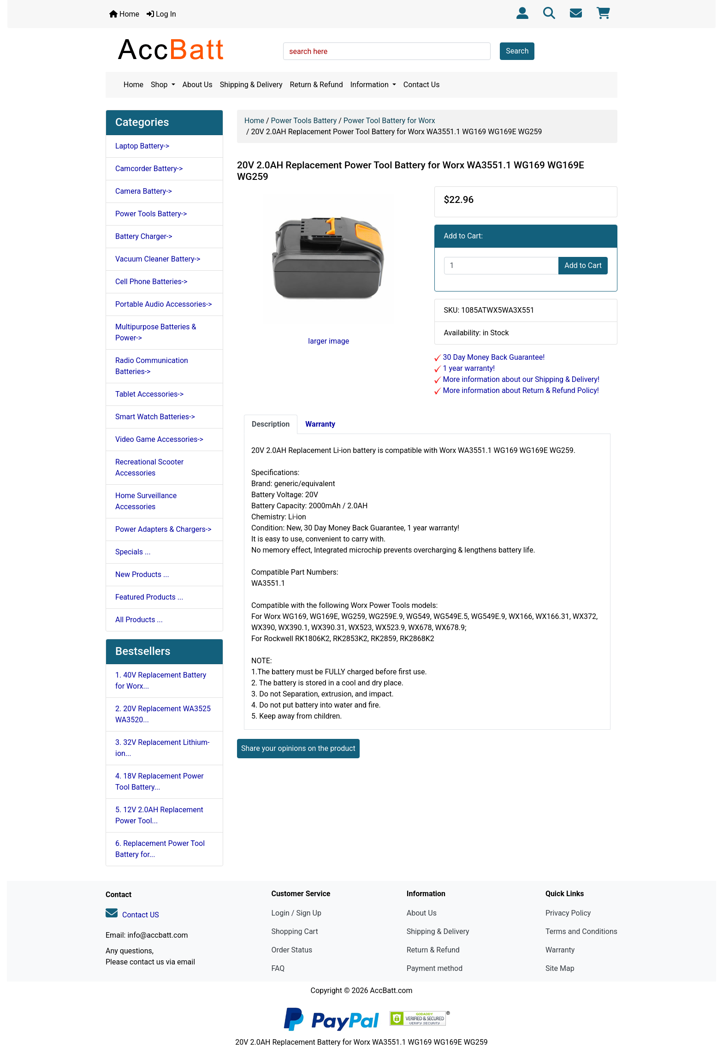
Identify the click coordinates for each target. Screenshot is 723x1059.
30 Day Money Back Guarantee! (493, 357)
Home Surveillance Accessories (146, 501)
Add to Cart (583, 265)
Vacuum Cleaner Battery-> (157, 259)
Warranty (560, 950)
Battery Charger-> (143, 236)
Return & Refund (316, 84)
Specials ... (133, 551)
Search (517, 51)
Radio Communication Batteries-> (151, 366)
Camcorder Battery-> (149, 168)
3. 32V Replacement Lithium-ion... (162, 748)
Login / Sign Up (296, 913)
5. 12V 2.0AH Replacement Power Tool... (159, 815)
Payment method (434, 968)
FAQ (277, 968)
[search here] (387, 51)
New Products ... (142, 574)
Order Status (291, 950)
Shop (160, 84)
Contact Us (421, 84)
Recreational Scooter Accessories (149, 467)
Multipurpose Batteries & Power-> (155, 332)
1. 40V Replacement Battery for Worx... (160, 680)
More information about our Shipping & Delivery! (520, 379)
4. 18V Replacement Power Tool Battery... (159, 781)
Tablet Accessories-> (149, 394)
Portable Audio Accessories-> (163, 304)
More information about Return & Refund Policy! (520, 390)
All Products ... (139, 619)
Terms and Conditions (581, 931)
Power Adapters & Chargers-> (163, 529)
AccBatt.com (391, 990)
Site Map (560, 968)
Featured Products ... (149, 597)
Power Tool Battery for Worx (389, 120)
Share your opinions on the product (298, 748)
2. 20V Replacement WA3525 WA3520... (163, 714)
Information (370, 84)
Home (124, 14)
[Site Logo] (191, 49)
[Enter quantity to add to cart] (501, 265)
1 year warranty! (468, 368)
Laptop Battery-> (142, 146)
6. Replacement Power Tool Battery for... (160, 849)
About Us (198, 84)
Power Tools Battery (304, 120)
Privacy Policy (568, 913)
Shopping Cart (294, 931)
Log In (161, 14)
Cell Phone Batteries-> (151, 281)
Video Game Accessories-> (159, 439)
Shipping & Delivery (251, 84)
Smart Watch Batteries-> (155, 416)
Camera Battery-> (143, 191)
